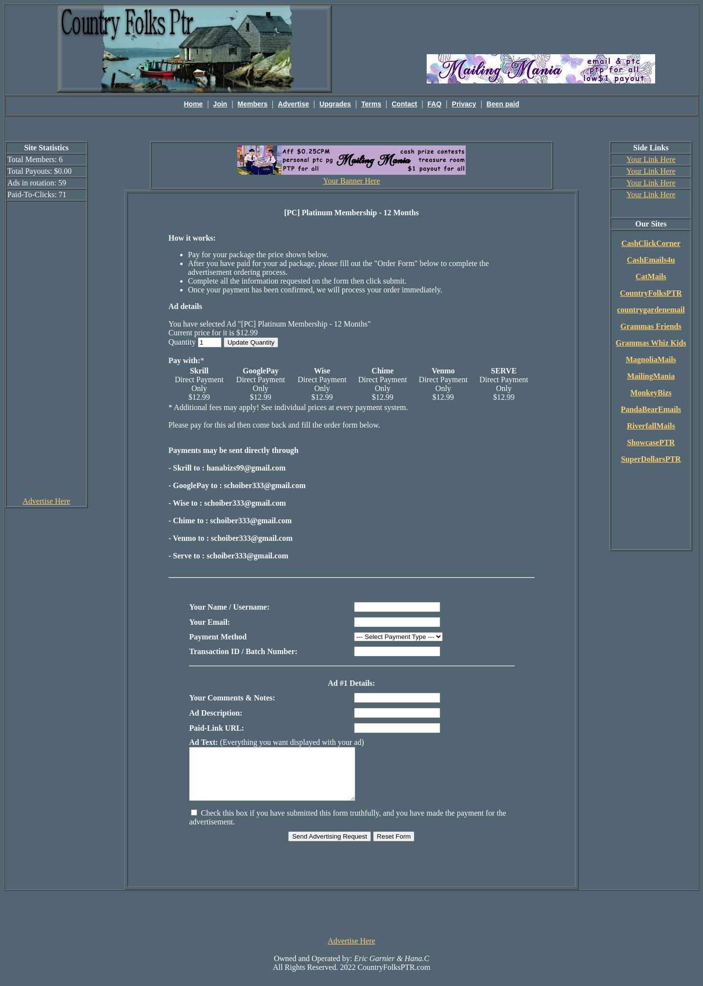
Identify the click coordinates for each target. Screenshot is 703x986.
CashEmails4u (651, 260)
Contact (404, 104)
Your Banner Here (351, 181)
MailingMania (651, 376)
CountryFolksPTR (651, 293)
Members (253, 104)
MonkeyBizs (650, 393)
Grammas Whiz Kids (651, 343)
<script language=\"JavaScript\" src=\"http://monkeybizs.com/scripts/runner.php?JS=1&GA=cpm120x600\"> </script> (46, 348)
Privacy (464, 104)
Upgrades (335, 104)
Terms (371, 104)
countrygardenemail (651, 310)
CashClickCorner (651, 243)
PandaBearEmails (651, 409)
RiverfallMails (651, 426)
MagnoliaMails (651, 359)
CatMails (651, 276)
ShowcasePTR (651, 442)
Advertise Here (46, 501)
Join (220, 104)
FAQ (435, 104)
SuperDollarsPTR (651, 459)
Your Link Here (651, 159)
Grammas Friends (651, 326)
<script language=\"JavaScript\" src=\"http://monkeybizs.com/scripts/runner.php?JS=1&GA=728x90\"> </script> (351, 923)
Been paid (503, 104)
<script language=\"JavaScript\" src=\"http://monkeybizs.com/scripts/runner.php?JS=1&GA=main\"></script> (541, 28)
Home (193, 104)
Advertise (293, 104)
